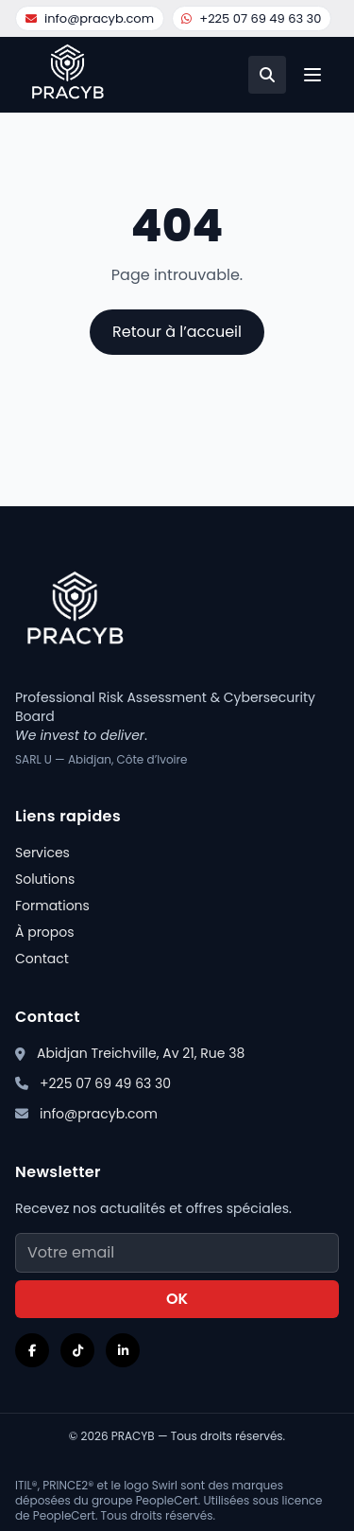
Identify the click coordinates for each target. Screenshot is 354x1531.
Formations (52, 905)
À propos (45, 932)
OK (177, 1299)
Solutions (45, 879)
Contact (42, 958)
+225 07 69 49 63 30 (251, 18)
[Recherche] (267, 75)
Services (42, 852)
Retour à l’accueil (177, 332)
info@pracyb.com (89, 18)
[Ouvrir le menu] (312, 75)
